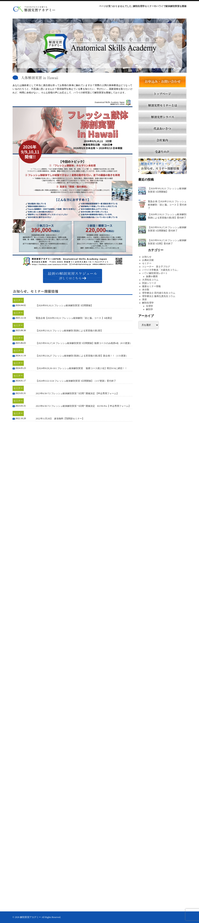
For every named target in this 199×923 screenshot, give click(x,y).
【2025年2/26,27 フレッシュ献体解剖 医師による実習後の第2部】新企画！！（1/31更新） (82, 355)
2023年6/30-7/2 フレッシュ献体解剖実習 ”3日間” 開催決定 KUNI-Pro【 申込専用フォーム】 (83, 406)
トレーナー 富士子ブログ (156, 266)
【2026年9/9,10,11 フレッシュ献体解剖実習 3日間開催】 (64, 305)
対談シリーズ (149, 283)
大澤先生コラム (150, 279)
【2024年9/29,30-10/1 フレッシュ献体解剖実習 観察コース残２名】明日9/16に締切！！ (81, 368)
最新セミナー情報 (151, 286)
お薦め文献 (148, 260)
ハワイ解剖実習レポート (155, 273)
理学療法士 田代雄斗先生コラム (158, 293)
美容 (144, 299)
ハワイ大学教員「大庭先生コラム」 (160, 270)
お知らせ (146, 256)
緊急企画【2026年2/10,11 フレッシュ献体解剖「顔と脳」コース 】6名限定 (74, 318)
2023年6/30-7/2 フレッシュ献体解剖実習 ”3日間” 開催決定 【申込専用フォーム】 (77, 393)
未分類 (145, 289)
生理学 (149, 306)
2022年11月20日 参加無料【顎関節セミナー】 (60, 418)
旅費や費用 (152, 276)
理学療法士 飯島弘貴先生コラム (158, 296)
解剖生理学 (148, 302)
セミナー (146, 263)
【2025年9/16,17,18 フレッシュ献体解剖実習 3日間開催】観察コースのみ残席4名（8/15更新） (84, 343)
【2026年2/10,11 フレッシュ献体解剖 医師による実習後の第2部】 (69, 330)
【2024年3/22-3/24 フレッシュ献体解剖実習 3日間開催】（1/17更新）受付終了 (76, 381)
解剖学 (149, 309)
